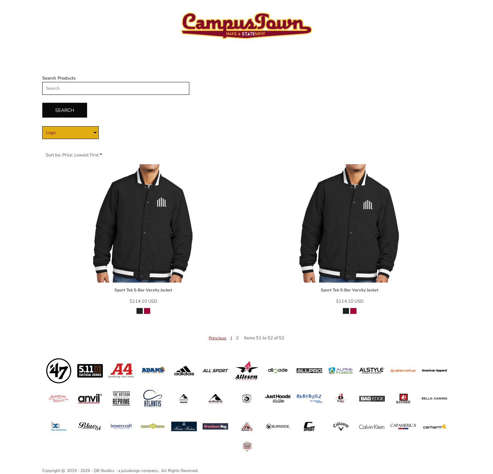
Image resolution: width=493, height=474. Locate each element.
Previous (217, 337)
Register (437, 9)
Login (412, 9)
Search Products (59, 78)
